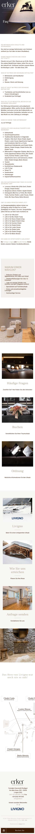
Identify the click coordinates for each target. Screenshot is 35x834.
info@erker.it (18, 799)
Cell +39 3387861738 (16, 794)
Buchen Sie (13, 830)
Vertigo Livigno (8, 242)
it (27, 6)
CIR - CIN (24, 820)
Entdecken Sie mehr (17, 375)
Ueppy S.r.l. (22, 824)
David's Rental (22, 242)
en (31, 6)
